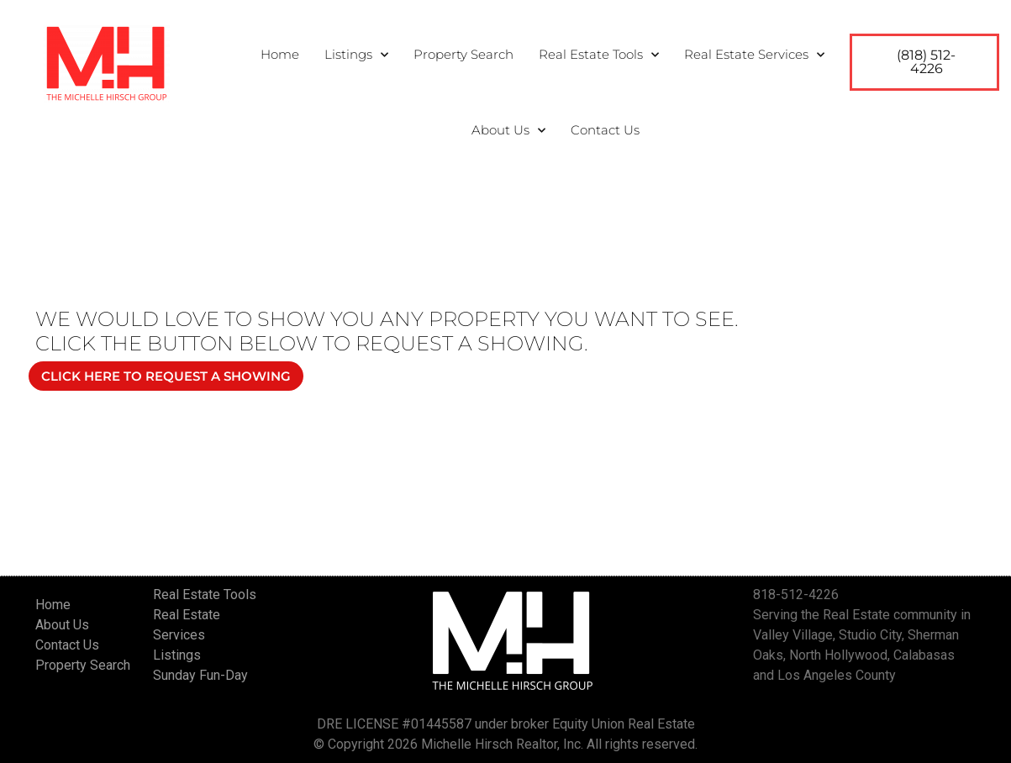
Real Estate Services (754, 55)
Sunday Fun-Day (200, 675)
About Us (508, 131)
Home (280, 54)
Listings (356, 55)
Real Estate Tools (599, 55)
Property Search (463, 54)
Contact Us (605, 130)
